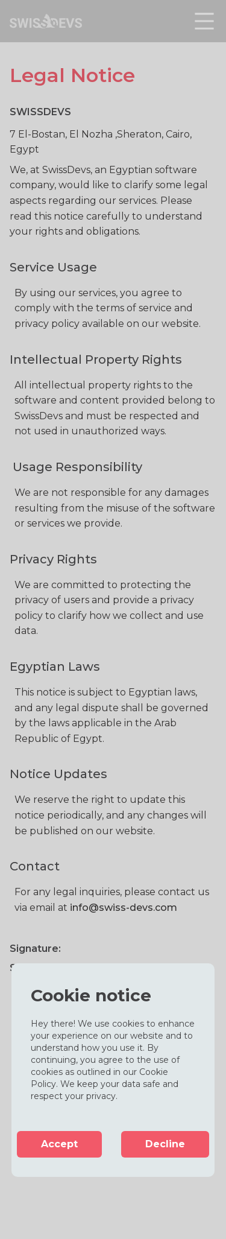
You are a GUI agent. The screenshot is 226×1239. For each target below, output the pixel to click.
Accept (59, 1144)
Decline (165, 1144)
